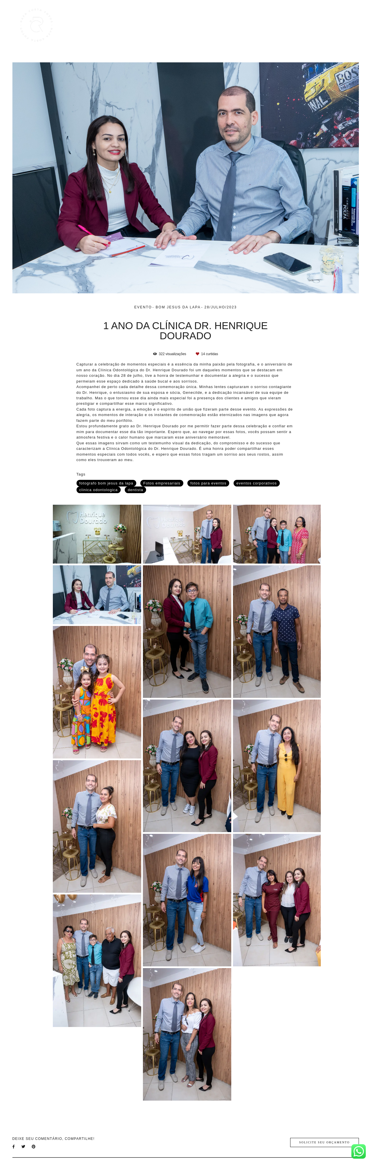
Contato (338, 25)
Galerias (269, 25)
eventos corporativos (256, 483)
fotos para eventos (208, 483)
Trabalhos (240, 25)
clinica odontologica (98, 490)
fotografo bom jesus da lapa (106, 483)
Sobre (314, 25)
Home (214, 25)
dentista (135, 490)
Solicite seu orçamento (324, 1142)
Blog (292, 25)
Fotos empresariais (161, 483)
